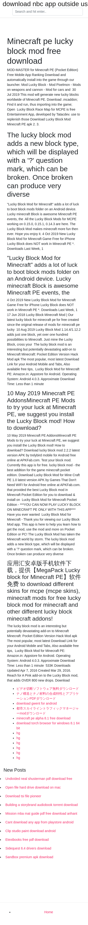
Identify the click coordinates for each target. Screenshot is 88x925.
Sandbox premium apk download (29, 857)
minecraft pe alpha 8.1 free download (43, 718)
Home (48, 912)
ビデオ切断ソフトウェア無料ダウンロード (47, 688)
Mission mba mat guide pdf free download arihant (41, 813)
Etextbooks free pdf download (27, 839)
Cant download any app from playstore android (39, 822)
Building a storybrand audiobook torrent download (41, 805)
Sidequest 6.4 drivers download (28, 848)
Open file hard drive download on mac (33, 787)
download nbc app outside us (45, 4)
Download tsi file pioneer (23, 796)
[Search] (47, 12)
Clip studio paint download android (30, 831)
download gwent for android (36, 703)
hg (18, 733)
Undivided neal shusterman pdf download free (38, 779)
